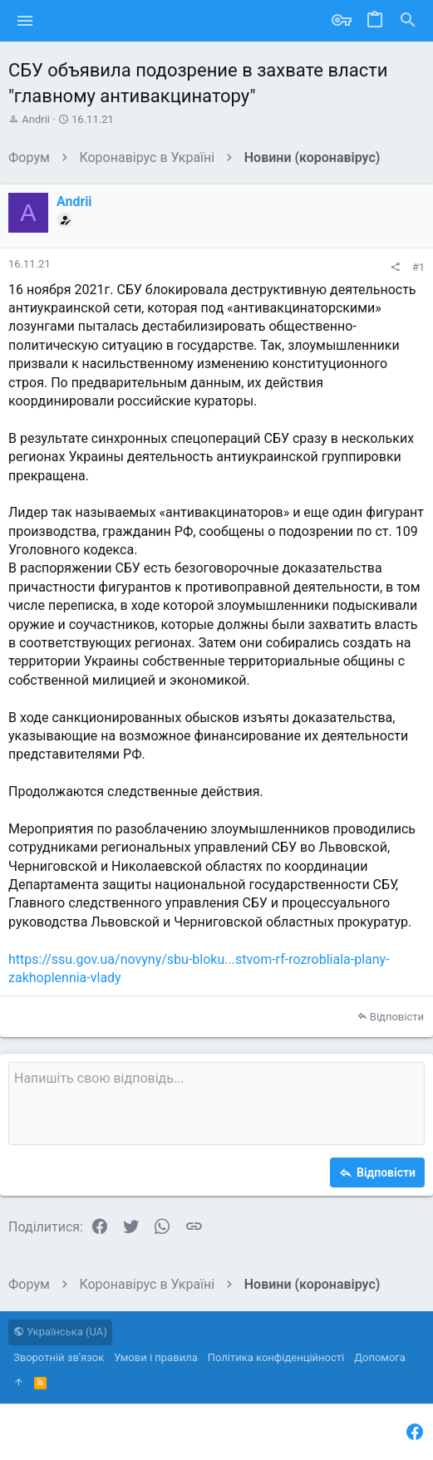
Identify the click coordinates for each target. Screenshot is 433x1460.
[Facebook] (415, 1432)
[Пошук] (408, 20)
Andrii (36, 119)
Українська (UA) (60, 1331)
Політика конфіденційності (276, 1357)
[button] (25, 21)
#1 (418, 267)
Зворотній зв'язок (58, 1357)
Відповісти (397, 1016)
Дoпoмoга (380, 1357)
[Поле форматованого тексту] (216, 1103)
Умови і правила (156, 1357)
